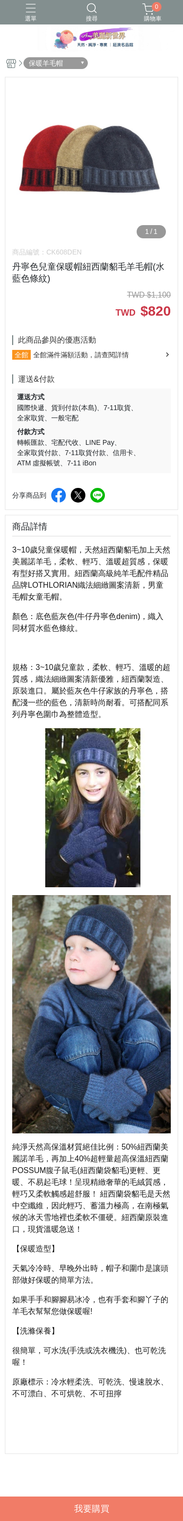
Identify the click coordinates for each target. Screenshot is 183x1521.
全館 (21, 355)
